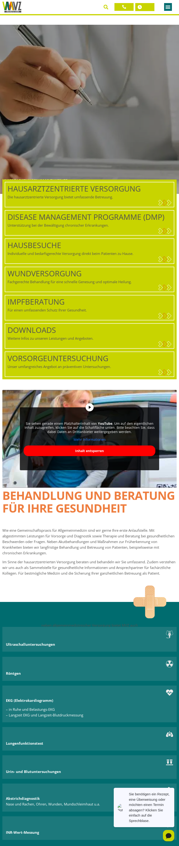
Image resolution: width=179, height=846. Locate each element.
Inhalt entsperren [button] (89, 451)
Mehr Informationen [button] (90, 439)
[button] (106, 7)
